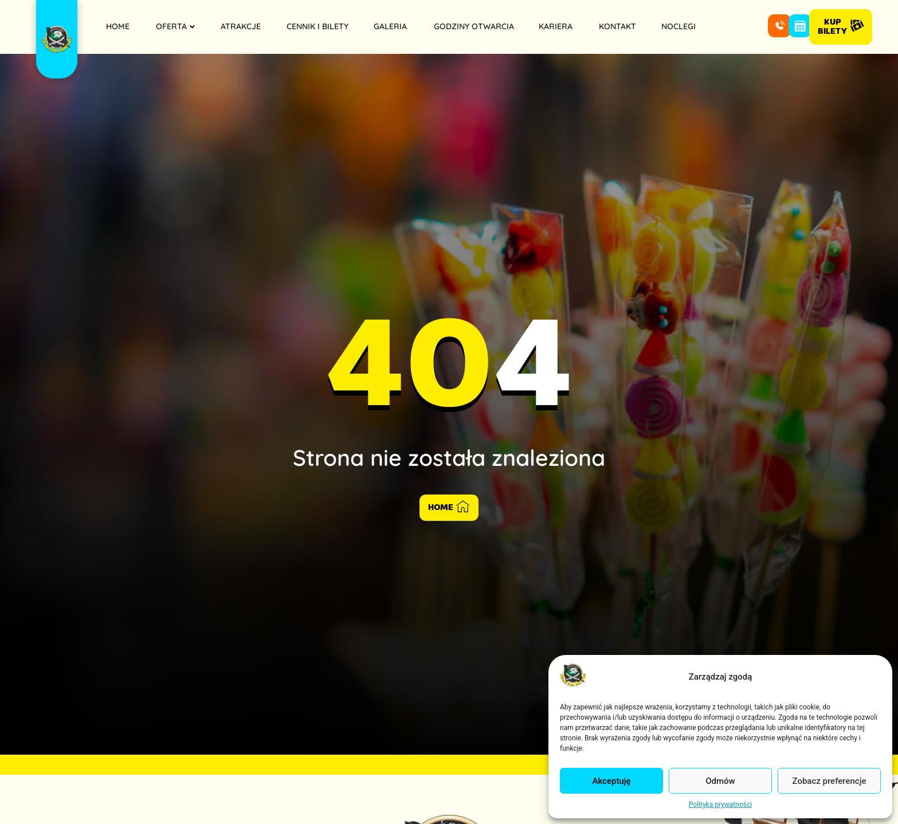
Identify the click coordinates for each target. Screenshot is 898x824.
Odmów (720, 781)
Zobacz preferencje (829, 781)
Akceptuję (611, 781)
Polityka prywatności (720, 805)
